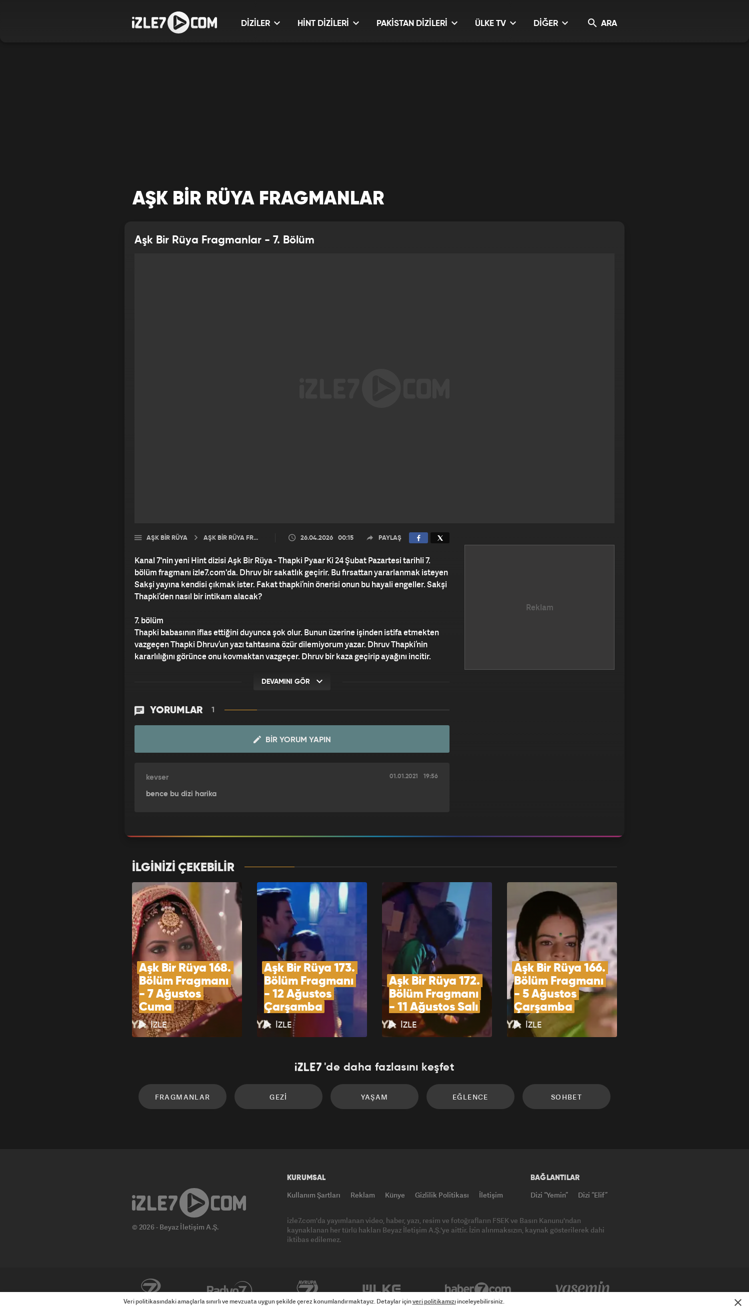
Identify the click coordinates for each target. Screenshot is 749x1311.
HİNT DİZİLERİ (328, 23)
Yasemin (584, 1290)
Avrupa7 (307, 1290)
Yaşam (374, 1097)
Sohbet (566, 1097)
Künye (395, 1195)
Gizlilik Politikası (442, 1195)
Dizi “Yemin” (549, 1195)
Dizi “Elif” (593, 1195)
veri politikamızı (434, 1301)
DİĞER (551, 23)
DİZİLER (260, 23)
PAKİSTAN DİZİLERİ (417, 23)
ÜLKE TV (495, 23)
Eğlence (470, 1097)
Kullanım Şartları (313, 1195)
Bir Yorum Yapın (292, 740)
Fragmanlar (182, 1097)
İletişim (491, 1195)
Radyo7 (229, 1290)
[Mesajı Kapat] (738, 1303)
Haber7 (478, 1290)
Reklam (362, 1195)
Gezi (279, 1097)
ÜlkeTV (381, 1290)
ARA (602, 23)
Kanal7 (150, 1290)
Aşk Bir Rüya (167, 538)
